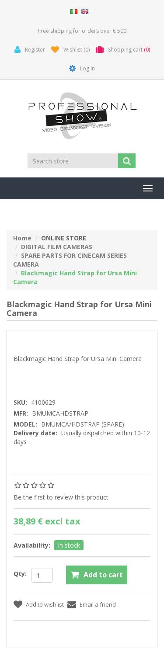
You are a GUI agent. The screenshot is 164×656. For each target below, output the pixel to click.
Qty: (20, 573)
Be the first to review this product (61, 497)
